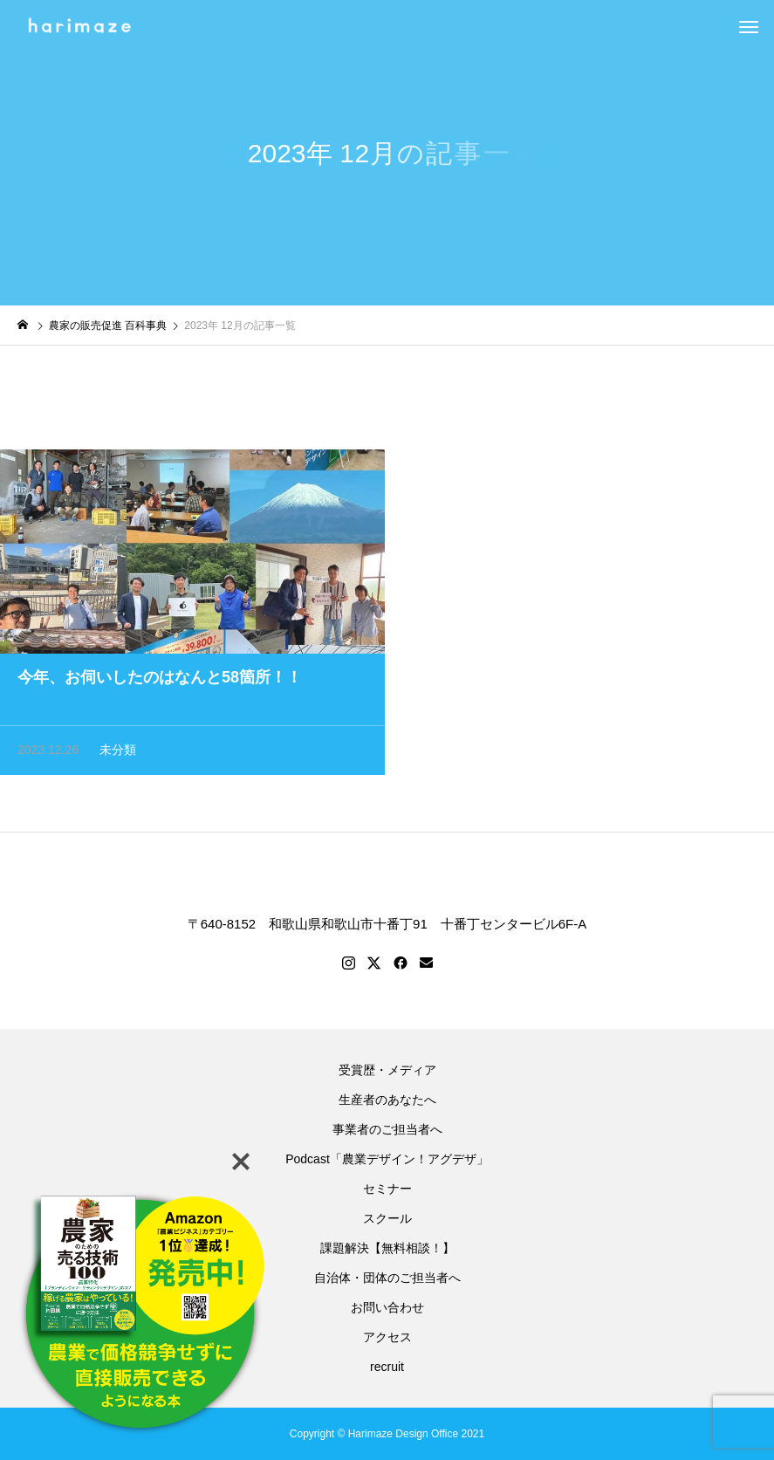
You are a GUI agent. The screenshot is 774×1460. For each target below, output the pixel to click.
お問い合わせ (387, 1307)
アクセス (387, 1337)
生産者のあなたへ (387, 1099)
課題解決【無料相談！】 (387, 1248)
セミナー (387, 1188)
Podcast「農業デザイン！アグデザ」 (387, 1159)
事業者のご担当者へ (387, 1129)
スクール (387, 1218)
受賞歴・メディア (387, 1070)
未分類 (117, 751)
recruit (390, 1367)
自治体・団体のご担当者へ (387, 1278)
